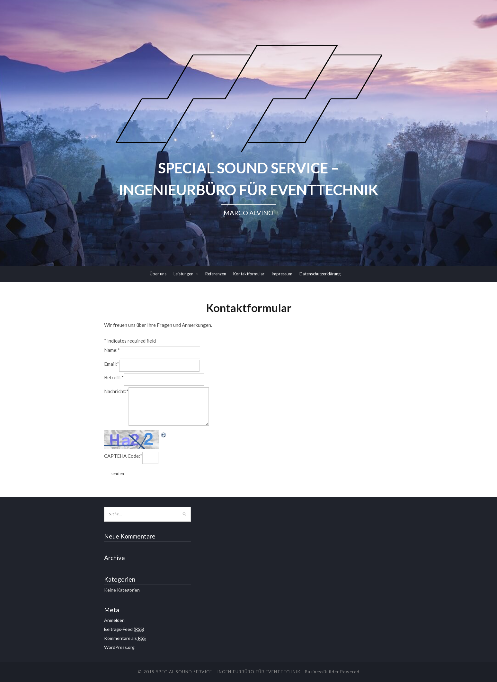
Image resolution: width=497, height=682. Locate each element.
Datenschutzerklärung (320, 273)
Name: (112, 350)
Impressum (281, 273)
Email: (111, 364)
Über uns (158, 273)
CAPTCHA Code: (123, 456)
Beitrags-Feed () (124, 629)
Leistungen (183, 273)
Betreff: (114, 377)
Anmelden (114, 620)
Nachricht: (116, 391)
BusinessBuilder (322, 671)
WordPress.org (119, 647)
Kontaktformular (248, 273)
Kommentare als (125, 638)
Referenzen (215, 273)
